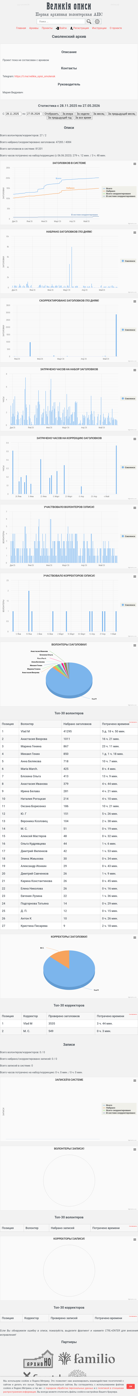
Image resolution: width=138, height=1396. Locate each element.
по (23, 113)
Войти (61, 28)
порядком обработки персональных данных (69, 1388)
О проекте (116, 28)
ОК (130, 1386)
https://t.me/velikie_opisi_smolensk (35, 76)
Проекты (47, 28)
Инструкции (99, 28)
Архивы (34, 28)
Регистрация (79, 28)
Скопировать (133, 722)
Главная (21, 28)
